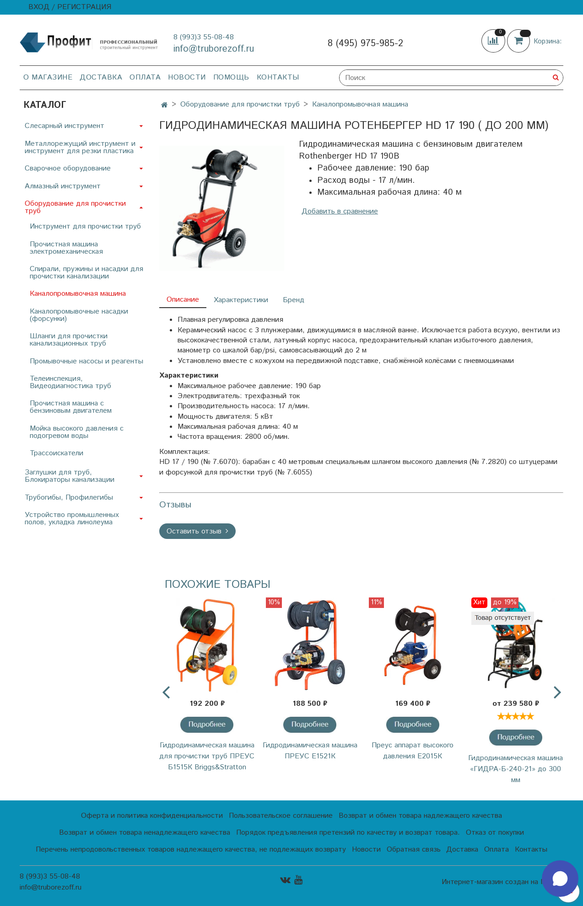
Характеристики (241, 300)
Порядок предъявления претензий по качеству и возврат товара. (348, 832)
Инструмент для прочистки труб (85, 226)
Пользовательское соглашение (281, 815)
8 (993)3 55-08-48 (203, 37)
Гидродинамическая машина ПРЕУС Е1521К (310, 751)
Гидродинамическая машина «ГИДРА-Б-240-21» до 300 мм (515, 769)
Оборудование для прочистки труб (240, 104)
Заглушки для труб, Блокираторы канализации (69, 476)
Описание (183, 299)
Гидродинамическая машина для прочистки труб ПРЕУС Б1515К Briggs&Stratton (206, 756)
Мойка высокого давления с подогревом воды (77, 432)
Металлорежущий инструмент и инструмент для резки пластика (80, 147)
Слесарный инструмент (64, 126)
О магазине (47, 77)
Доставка (101, 77)
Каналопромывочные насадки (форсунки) (79, 315)
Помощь (231, 77)
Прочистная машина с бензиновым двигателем (71, 407)
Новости (187, 77)
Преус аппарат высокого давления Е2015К (412, 751)
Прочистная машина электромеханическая (66, 248)
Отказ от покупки (495, 832)
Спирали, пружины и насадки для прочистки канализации (86, 273)
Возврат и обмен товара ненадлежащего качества (144, 832)
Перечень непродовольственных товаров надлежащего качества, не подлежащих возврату (191, 849)
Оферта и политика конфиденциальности (152, 815)
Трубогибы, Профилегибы (69, 497)
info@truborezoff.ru (213, 49)
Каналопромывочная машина (360, 104)
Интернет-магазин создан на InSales (502, 882)
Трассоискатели (56, 453)
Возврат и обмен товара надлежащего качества (420, 815)
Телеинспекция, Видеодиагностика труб (70, 382)
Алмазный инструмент (63, 186)
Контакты (278, 77)
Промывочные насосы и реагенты (86, 361)
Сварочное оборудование (68, 168)
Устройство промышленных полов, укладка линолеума (72, 519)
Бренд (293, 300)
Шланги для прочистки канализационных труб (69, 340)
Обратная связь (414, 849)
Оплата (145, 77)
